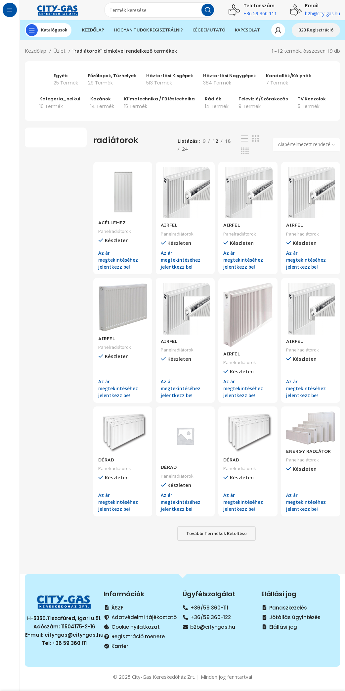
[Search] (159, 13)
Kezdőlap (36, 57)
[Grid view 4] (245, 157)
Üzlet (60, 57)
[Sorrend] (306, 151)
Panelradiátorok (115, 235)
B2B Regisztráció (315, 36)
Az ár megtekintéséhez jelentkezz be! (119, 263)
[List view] (244, 144)
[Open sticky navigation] (48, 36)
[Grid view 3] (255, 144)
